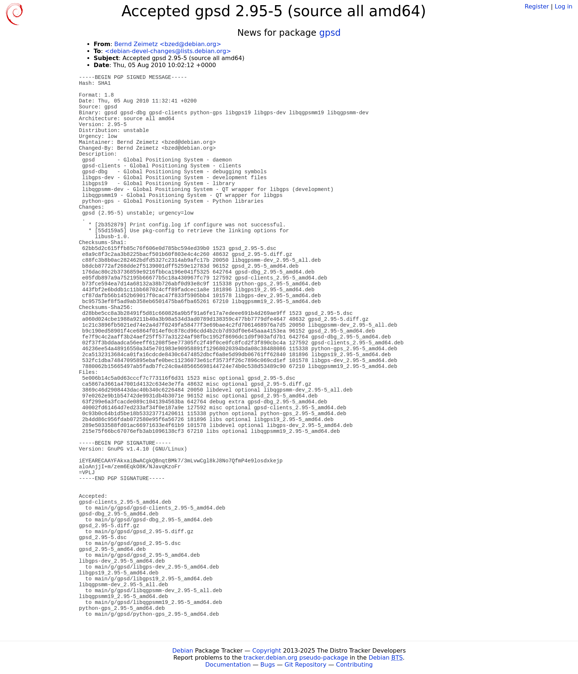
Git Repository (305, 664)
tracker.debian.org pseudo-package (296, 657)
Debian (182, 650)
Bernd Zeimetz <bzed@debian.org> (167, 44)
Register (537, 6)
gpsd (330, 33)
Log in (563, 6)
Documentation (228, 664)
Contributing (354, 664)
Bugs (267, 664)
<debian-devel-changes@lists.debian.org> (168, 51)
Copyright (266, 650)
